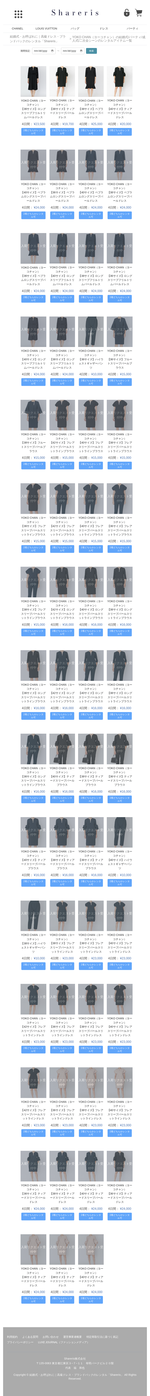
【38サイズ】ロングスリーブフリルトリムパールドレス (90, 280)
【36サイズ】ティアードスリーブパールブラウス (119, 780)
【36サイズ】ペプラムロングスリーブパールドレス (62, 196)
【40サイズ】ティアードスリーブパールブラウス (62, 780)
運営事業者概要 (72, 1336)
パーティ (132, 28)
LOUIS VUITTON (46, 28)
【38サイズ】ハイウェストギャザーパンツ (33, 947)
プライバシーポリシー (20, 1342)
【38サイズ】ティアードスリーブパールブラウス (90, 780)
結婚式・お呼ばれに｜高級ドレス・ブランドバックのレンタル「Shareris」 (38, 39)
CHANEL (17, 28)
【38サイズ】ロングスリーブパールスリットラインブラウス (119, 613)
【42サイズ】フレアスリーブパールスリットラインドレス (33, 1030)
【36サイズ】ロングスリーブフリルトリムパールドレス (33, 113)
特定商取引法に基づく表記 (102, 1336)
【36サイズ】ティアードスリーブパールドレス (33, 1197)
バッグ (75, 28)
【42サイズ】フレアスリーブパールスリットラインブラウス (62, 446)
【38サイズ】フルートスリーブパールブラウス (33, 446)
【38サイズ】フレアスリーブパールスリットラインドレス (62, 947)
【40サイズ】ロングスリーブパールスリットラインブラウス (90, 613)
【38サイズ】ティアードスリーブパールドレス (62, 113)
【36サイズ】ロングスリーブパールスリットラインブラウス (33, 697)
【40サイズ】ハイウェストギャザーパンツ (119, 864)
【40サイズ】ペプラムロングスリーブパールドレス (33, 196)
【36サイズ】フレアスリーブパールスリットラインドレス (90, 947)
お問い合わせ (51, 1336)
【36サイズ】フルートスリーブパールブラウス (119, 363)
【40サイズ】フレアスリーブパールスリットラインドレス (119, 947)
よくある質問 (30, 1336)
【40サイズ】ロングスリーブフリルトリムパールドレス (62, 280)
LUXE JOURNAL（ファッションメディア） (63, 1342)
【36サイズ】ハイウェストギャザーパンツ (90, 363)
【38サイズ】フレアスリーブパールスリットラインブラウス (119, 446)
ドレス (103, 28)
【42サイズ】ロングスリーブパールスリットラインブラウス (62, 613)
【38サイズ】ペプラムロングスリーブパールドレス (90, 113)
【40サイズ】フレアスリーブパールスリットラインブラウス (90, 446)
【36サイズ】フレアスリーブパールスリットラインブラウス (33, 530)
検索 (91, 51)
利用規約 (12, 1336)
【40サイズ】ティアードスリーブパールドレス (119, 113)
